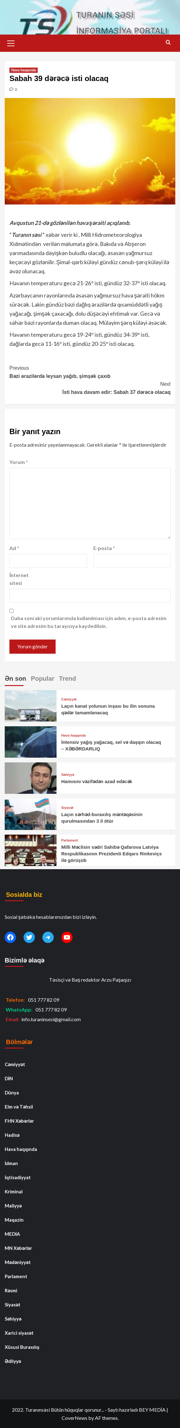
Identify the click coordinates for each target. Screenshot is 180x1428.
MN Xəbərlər (18, 1248)
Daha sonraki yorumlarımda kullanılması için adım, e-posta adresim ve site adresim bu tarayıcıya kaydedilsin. (88, 622)
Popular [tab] (42, 678)
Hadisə (12, 1135)
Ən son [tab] (15, 678)
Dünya (12, 1092)
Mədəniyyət (18, 1262)
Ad (14, 548)
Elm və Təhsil (19, 1106)
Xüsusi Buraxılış (22, 1347)
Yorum (18, 462)
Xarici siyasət (19, 1333)
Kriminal (14, 1191)
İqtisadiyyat (18, 1177)
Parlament (69, 840)
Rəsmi (11, 1290)
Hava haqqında (23, 70)
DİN (9, 1078)
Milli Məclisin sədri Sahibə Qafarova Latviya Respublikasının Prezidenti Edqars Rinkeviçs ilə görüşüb (111, 853)
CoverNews (74, 1418)
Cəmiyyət (69, 699)
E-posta (104, 548)
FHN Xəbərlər (19, 1121)
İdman (11, 1163)
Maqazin (14, 1220)
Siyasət (67, 807)
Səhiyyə (67, 775)
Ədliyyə (13, 1361)
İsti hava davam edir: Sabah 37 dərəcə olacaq (90, 387)
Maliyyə (13, 1205)
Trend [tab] (67, 678)
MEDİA (12, 1234)
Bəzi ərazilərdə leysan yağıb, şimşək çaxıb (90, 371)
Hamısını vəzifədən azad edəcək (96, 781)
